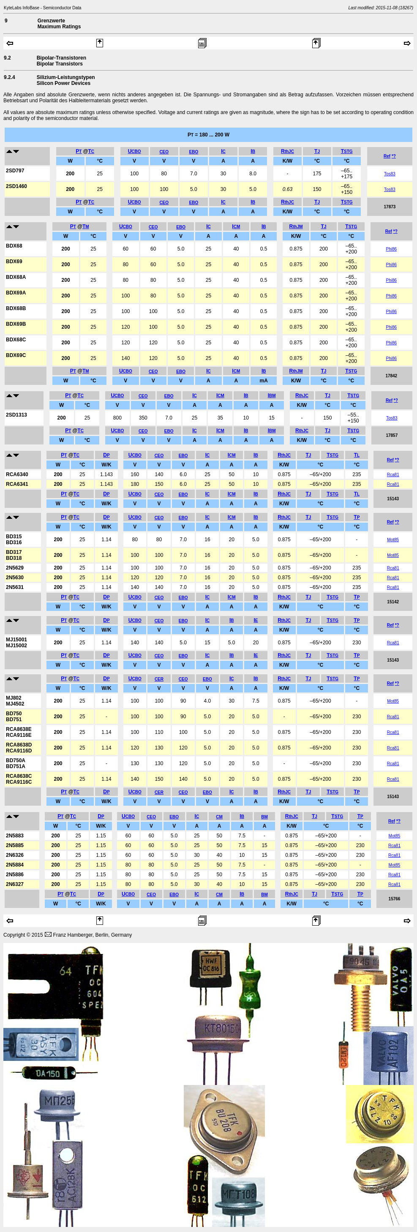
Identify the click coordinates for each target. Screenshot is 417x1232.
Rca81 (393, 474)
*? (394, 156)
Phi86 (391, 249)
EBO (194, 152)
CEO (164, 152)
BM (264, 817)
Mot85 (393, 539)
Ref (387, 156)
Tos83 (389, 174)
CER (159, 679)
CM (219, 817)
